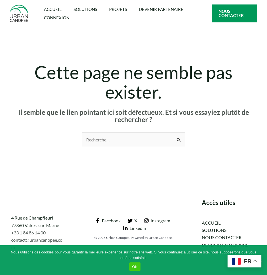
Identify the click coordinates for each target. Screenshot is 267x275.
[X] (132, 220)
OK (134, 267)
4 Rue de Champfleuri (32, 217)
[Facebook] (107, 220)
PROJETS (122, 9)
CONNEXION (57, 17)
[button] (235, 13)
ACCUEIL (53, 9)
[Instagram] (157, 220)
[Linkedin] (134, 228)
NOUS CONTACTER (222, 237)
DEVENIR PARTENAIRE (166, 9)
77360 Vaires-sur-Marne (35, 225)
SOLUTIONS (87, 9)
